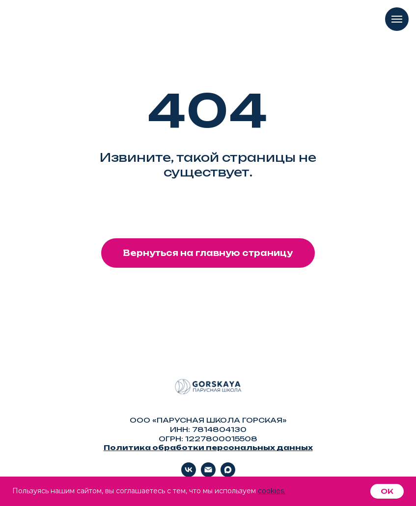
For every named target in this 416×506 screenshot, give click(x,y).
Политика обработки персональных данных (208, 447)
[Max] (228, 474)
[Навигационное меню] (396, 19)
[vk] (188, 474)
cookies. (271, 490)
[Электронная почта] (208, 474)
